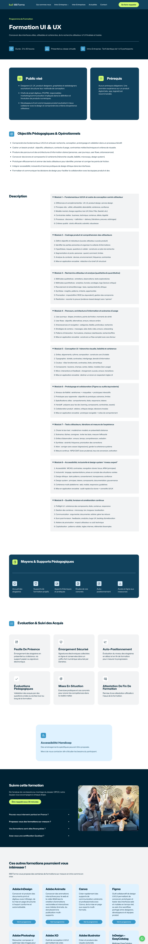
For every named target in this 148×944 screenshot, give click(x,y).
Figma (116, 889)
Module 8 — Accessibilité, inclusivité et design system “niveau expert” (86, 462)
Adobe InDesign (22, 889)
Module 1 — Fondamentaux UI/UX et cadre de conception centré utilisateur (88, 197)
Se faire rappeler (128, 4)
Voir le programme (24, 922)
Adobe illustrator (89, 935)
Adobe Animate (55, 889)
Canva (83, 889)
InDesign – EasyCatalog (120, 937)
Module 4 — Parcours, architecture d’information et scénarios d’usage (86, 310)
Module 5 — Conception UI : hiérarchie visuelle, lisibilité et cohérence (85, 348)
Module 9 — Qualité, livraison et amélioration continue (79, 500)
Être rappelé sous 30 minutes (25, 801)
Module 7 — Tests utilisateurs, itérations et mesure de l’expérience (84, 424)
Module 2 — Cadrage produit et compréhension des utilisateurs (83, 235)
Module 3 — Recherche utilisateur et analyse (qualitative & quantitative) (87, 273)
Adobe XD (52, 935)
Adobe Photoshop (23, 935)
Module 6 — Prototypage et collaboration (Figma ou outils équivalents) (86, 386)
